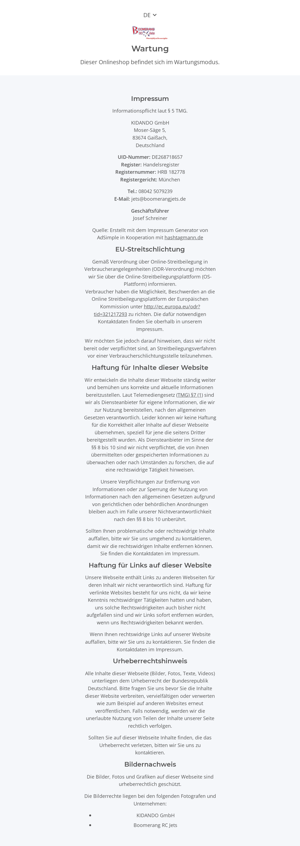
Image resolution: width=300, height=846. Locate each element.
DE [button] (147, 15)
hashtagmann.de (184, 237)
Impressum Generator (173, 230)
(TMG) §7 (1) (189, 394)
